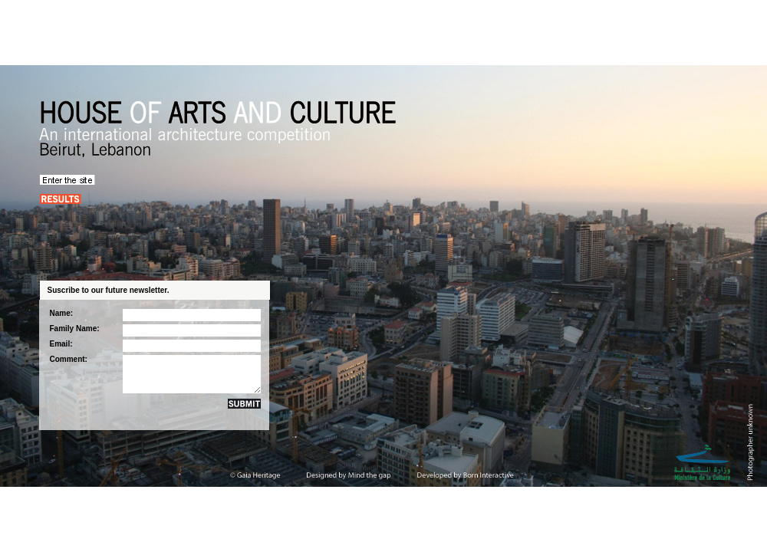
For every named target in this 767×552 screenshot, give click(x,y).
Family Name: (75, 328)
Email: (61, 344)
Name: (62, 313)
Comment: (68, 359)
